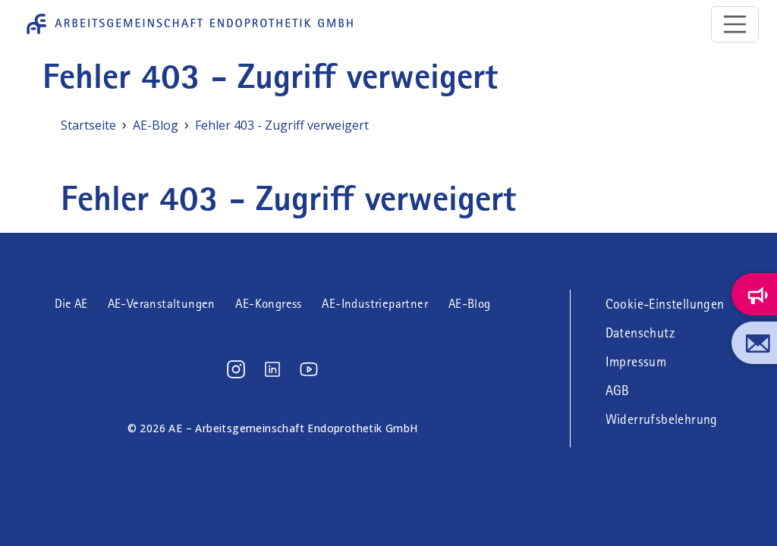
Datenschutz (640, 333)
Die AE (71, 304)
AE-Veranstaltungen (161, 304)
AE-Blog (469, 304)
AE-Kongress (268, 304)
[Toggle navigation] (735, 24)
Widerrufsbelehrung (662, 419)
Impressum (636, 361)
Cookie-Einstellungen (665, 304)
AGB (618, 390)
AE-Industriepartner (375, 304)
